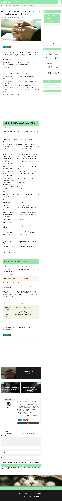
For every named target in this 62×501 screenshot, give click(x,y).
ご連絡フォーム (31, 1)
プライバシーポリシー (23, 493)
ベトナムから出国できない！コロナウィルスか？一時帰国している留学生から (52, 68)
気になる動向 (8, 5)
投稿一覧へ (28, 423)
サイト (2, 457)
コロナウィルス (17, 17)
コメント (3, 435)
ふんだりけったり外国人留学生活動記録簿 (10, 2)
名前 (2, 447)
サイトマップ (32, 493)
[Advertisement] (21, 108)
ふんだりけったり (50, 15)
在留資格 (48, 18)
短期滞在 (22, 17)
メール (3, 452)
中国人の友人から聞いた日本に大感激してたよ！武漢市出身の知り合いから (25, 5)
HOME (3, 5)
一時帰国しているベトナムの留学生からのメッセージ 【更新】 (52, 58)
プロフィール (24, 1)
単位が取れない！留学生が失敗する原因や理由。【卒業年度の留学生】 (52, 54)
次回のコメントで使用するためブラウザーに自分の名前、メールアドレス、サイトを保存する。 (21, 462)
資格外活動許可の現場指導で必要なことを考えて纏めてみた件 (52, 62)
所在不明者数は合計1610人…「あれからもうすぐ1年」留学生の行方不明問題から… (52, 73)
